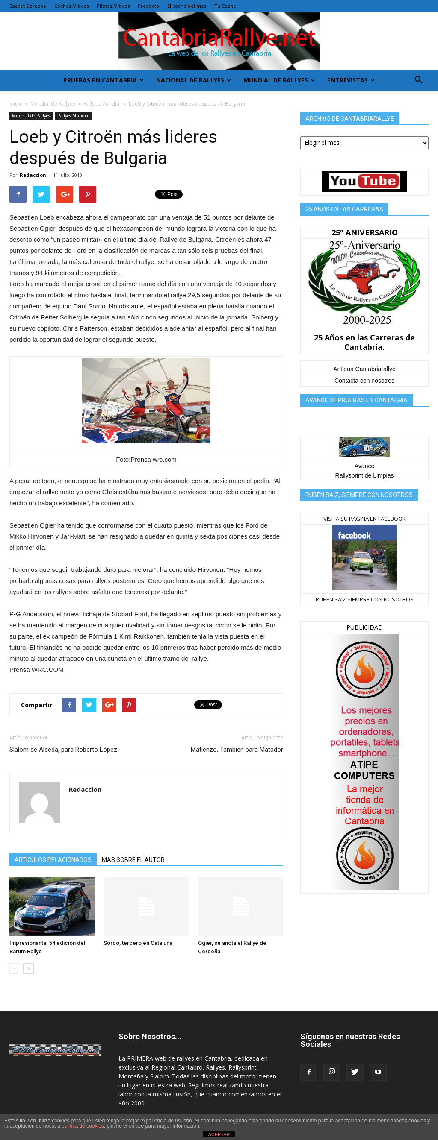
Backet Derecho (27, 6)
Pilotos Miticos (113, 6)
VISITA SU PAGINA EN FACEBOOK (364, 518)
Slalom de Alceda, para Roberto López (63, 749)
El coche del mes (186, 6)
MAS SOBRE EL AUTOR (133, 859)
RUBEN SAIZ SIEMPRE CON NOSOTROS (365, 599)
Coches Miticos (71, 6)
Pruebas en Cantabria (103, 80)
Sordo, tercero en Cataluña (138, 943)
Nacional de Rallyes (193, 80)
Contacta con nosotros (364, 380)
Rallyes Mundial (102, 103)
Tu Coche (225, 6)
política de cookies (83, 1126)
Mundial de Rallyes (279, 80)
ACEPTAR (219, 1134)
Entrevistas (351, 80)
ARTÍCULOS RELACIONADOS (53, 859)
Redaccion (33, 175)
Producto (148, 6)
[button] (418, 80)
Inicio (15, 103)
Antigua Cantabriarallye (364, 369)
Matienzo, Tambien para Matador (237, 749)
